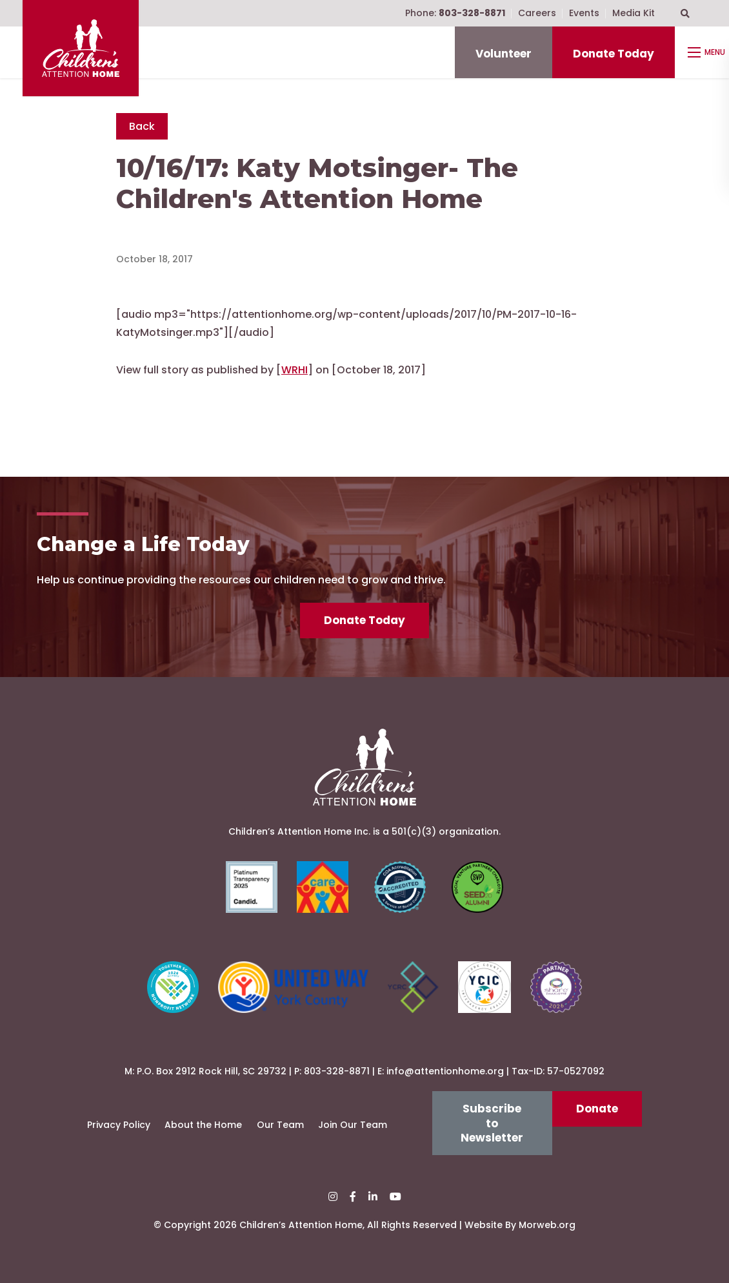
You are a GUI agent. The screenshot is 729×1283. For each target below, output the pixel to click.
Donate (597, 1108)
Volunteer (503, 53)
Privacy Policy (118, 1124)
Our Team (280, 1124)
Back (142, 126)
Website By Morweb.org (519, 1224)
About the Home (203, 1124)
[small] (332, 1196)
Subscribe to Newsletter (492, 1123)
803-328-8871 (337, 1071)
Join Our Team (352, 1124)
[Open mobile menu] (708, 52)
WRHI (294, 369)
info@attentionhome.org (445, 1071)
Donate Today (613, 53)
